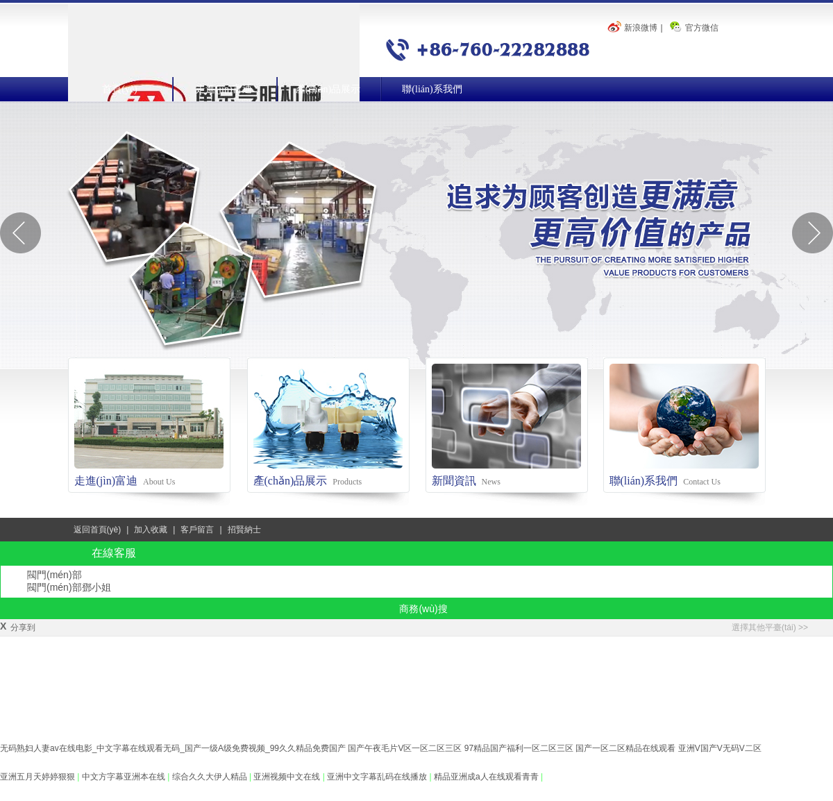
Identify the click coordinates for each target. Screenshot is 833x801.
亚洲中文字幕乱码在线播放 (378, 777)
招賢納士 (244, 529)
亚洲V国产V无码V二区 (720, 748)
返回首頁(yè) (97, 529)
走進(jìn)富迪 (223, 89)
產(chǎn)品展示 (328, 89)
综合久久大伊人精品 (210, 777)
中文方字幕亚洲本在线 (124, 777)
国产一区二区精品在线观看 (625, 748)
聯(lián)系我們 (432, 89)
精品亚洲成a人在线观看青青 (487, 777)
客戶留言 (197, 529)
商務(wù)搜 (423, 608)
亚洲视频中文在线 (287, 777)
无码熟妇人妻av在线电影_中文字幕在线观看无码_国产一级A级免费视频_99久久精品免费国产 (173, 748)
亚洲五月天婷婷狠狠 (38, 777)
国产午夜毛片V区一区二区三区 (405, 748)
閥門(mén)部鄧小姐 (69, 587)
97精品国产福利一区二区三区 (518, 748)
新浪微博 (640, 28)
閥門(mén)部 (54, 574)
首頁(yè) (119, 89)
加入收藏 (150, 529)
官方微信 (701, 28)
